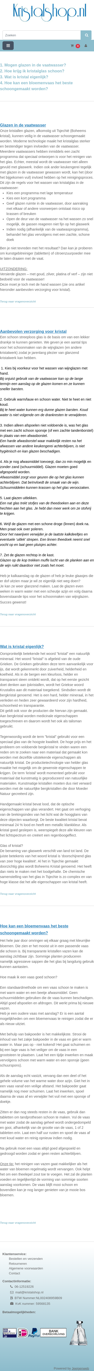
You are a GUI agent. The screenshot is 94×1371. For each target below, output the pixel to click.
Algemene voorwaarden (26, 1268)
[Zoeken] (41, 35)
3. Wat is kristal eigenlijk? (24, 77)
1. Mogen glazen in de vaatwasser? (33, 65)
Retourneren (18, 1263)
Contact (14, 1273)
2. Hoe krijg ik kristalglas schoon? (32, 71)
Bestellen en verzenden (26, 1259)
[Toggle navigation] (8, 45)
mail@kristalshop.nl (29, 1292)
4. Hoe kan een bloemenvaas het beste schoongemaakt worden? (36, 89)
